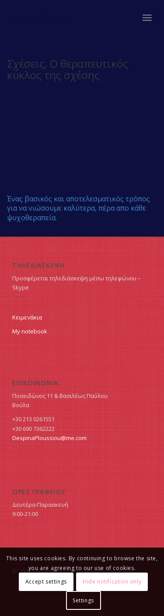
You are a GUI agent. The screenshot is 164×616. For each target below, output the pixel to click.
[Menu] (147, 17)
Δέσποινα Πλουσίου (39, 17)
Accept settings (46, 581)
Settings (83, 600)
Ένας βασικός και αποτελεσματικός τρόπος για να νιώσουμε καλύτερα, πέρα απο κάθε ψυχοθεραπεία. (78, 208)
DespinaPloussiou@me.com (49, 438)
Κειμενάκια (27, 317)
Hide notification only (112, 581)
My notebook (29, 331)
